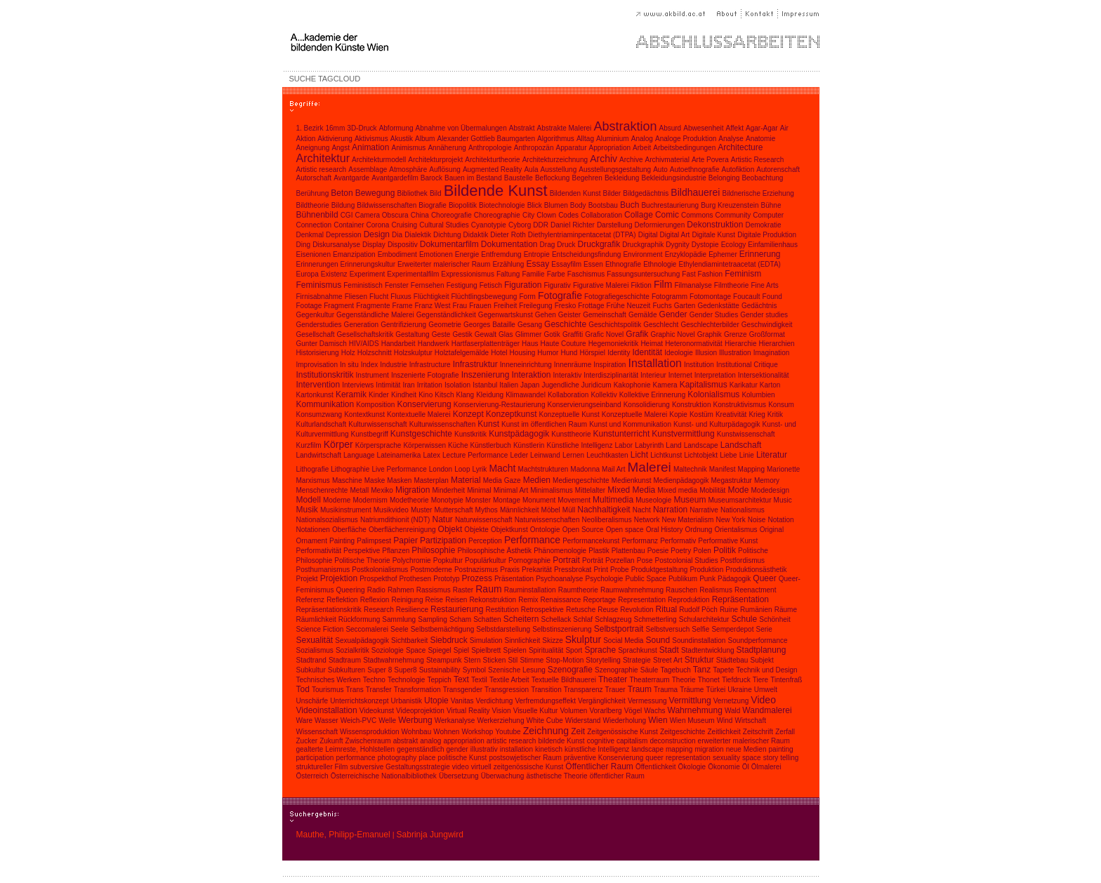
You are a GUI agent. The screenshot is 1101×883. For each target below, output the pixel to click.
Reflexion (375, 600)
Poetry (681, 551)
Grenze (735, 334)
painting (781, 749)
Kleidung (489, 395)
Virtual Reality (468, 711)
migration (708, 749)
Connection (314, 225)
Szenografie (570, 670)
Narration (670, 509)
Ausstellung (559, 169)
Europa (307, 274)
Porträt (592, 560)
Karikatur (744, 385)
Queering (350, 590)
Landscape (701, 445)
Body (578, 205)
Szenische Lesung (517, 670)
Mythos (486, 510)
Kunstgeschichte (421, 434)
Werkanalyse (455, 720)
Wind (725, 720)
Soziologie (387, 650)
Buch (629, 205)
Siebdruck (448, 640)
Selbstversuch (667, 629)
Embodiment (397, 254)
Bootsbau (603, 205)
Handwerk (433, 343)
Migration (412, 490)
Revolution (636, 609)
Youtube (507, 732)
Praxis (510, 569)
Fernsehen (427, 285)
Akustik (401, 138)
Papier (405, 540)
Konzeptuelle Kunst (569, 414)
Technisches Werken (328, 680)
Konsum (781, 405)
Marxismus (313, 480)
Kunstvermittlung (683, 434)
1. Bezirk (310, 128)
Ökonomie (724, 767)
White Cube (545, 720)
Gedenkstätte (718, 306)
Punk (707, 579)
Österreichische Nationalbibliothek (384, 776)
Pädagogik (734, 579)
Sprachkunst (637, 650)
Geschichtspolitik (614, 324)
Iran (408, 385)
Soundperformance (758, 640)
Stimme (531, 660)
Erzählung (508, 264)
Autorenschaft (778, 169)
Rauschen (681, 590)
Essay (537, 264)
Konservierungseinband (584, 405)
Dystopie (705, 244)
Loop (462, 469)
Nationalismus (742, 510)
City (528, 215)
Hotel (499, 353)
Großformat (767, 334)
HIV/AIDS (364, 343)
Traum (640, 689)
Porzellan (620, 560)
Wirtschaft (749, 720)
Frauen (480, 306)
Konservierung (424, 404)
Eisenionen (313, 254)
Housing (523, 353)
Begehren (587, 178)
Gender (673, 314)
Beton (341, 193)
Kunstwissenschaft (746, 434)
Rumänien (756, 609)
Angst (340, 148)
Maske (374, 480)
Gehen (545, 315)
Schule (745, 619)
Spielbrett (486, 650)
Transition (546, 689)
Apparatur (571, 148)
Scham (460, 619)
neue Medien (746, 749)
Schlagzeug (613, 619)
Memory (766, 480)
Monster (478, 500)
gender (457, 749)
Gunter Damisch (321, 343)
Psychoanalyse (559, 579)
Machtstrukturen (543, 469)
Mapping (751, 469)
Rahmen (401, 590)
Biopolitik (463, 205)
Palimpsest (374, 541)
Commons (697, 215)
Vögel (633, 711)
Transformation (417, 689)
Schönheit (774, 619)
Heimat (651, 343)
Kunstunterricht (621, 434)
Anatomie (760, 138)
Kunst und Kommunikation (630, 424)
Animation (370, 147)
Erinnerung (760, 254)
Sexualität (315, 640)
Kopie (678, 414)
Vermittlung (690, 700)
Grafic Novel (604, 334)
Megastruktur (731, 480)
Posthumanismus (323, 569)
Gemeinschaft (604, 315)
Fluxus (400, 296)
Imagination (771, 353)
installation (516, 749)
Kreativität (731, 414)
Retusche (580, 609)
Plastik (598, 551)
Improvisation (317, 365)
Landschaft (741, 445)
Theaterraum (649, 680)
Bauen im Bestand (473, 178)
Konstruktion (691, 405)
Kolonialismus (713, 394)
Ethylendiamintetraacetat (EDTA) (729, 264)
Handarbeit (398, 343)
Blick (534, 205)
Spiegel (439, 650)
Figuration (522, 285)
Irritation (429, 385)
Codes (568, 215)
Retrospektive (542, 609)
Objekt (450, 529)
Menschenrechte (322, 490)
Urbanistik (406, 701)
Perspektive (361, 551)
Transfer (379, 689)
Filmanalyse (692, 285)
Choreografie (451, 215)
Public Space (645, 579)
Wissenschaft (317, 732)
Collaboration (601, 215)
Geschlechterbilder (709, 324)
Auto (660, 169)
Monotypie (447, 500)
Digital (648, 235)
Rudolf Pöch (698, 609)
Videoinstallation (326, 710)
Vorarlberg (605, 711)
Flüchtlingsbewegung (484, 296)
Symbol (474, 670)
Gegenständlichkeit (446, 315)
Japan (529, 385)
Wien (657, 720)
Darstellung (615, 225)
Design (377, 234)
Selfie (700, 629)
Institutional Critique (747, 365)
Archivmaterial (667, 160)
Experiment (367, 274)
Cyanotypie (488, 225)
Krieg (757, 414)
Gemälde (642, 315)
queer (654, 758)
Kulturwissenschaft (377, 424)
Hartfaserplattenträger (485, 343)
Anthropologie (490, 148)
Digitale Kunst (713, 235)
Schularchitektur (704, 619)
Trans (355, 689)
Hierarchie (741, 343)
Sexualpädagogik (362, 640)
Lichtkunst (666, 455)
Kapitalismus (703, 385)
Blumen (556, 205)
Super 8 (379, 670)
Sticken (494, 660)
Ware (304, 720)
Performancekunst (590, 541)
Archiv (603, 158)
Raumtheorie (578, 590)
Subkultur (311, 670)
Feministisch (363, 285)
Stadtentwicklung (707, 650)
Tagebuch (675, 670)
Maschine (347, 480)
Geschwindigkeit (767, 324)
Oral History (664, 529)
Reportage (599, 600)
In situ (349, 365)
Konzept (468, 414)
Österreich (312, 776)
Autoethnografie (695, 169)
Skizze (552, 640)
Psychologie (605, 579)
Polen (702, 551)
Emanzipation (354, 254)
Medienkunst (632, 480)
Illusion (706, 353)
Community (733, 215)
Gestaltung (412, 334)
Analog (642, 138)
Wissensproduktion (369, 732)
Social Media (623, 640)
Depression (344, 235)
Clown (546, 215)
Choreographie (497, 215)
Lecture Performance (475, 455)
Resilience (412, 609)
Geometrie (444, 324)
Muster (422, 510)
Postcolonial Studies (686, 560)
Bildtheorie (312, 205)
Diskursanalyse (336, 244)
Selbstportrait (619, 629)
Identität (647, 352)
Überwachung (503, 776)
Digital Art (675, 235)
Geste (441, 334)
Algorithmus (555, 138)
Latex (431, 455)
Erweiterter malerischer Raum (443, 264)
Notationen (313, 529)
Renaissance (561, 600)
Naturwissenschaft (484, 520)
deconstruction (672, 741)
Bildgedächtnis (645, 193)
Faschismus (586, 274)
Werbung (415, 720)
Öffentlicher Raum (599, 766)
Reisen (456, 600)
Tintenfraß (786, 680)
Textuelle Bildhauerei (564, 680)
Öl (745, 767)
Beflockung (552, 178)
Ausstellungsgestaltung (615, 169)
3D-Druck (361, 128)
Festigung (462, 285)
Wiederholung (624, 720)
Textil (479, 680)
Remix (528, 600)
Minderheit (448, 490)
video (460, 767)
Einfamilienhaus (773, 244)
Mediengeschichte (581, 480)
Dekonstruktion (715, 225)
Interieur (653, 375)
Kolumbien (757, 395)
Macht (502, 468)
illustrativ (484, 749)
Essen (593, 264)
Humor (547, 353)
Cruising (404, 225)
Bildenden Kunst (575, 193)
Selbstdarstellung (503, 629)
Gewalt (485, 334)
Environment (642, 254)
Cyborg (519, 225)
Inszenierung (485, 375)
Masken (399, 480)
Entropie (537, 254)
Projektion (338, 578)
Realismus (715, 590)
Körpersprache (378, 445)
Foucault (746, 296)
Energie (467, 254)
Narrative (704, 510)
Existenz (334, 274)
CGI (347, 215)
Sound (658, 640)
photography (397, 758)
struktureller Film (322, 767)
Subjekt (761, 660)
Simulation (486, 640)
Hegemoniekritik (613, 343)
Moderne (336, 500)
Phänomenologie (560, 551)
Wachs (654, 711)
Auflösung (444, 169)
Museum (689, 500)
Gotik (551, 334)
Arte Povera (710, 160)
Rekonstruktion (492, 600)
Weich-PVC (359, 720)
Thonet (709, 680)
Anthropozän (534, 148)
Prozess (477, 578)
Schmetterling (655, 619)
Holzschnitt (374, 353)
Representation (642, 600)
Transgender (462, 689)
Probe (619, 569)
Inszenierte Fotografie (425, 375)
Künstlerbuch (490, 445)
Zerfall (785, 732)
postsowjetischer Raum (525, 758)
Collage (638, 215)
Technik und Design (766, 670)
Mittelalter (590, 490)
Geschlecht (660, 324)
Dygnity (677, 244)
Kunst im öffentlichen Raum (544, 424)
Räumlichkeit (316, 619)
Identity (618, 353)
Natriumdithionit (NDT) (395, 520)
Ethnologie (659, 264)
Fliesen (356, 296)
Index (369, 365)
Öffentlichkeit (655, 767)
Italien (508, 385)
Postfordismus (742, 560)
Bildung (343, 205)
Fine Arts (764, 285)
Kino (425, 395)
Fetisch (491, 285)
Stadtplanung (761, 650)
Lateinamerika (399, 455)
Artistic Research (757, 160)
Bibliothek (412, 193)
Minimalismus (551, 490)
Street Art (668, 660)
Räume (785, 609)
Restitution (501, 609)
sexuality (726, 758)
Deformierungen (660, 225)
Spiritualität (546, 650)
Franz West (433, 306)
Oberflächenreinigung (402, 529)
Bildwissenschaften (386, 205)
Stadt (669, 650)
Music (783, 500)
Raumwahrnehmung (632, 590)
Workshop (477, 732)
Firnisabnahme (319, 296)
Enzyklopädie (685, 254)
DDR (540, 225)
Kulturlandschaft (321, 424)
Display (373, 244)
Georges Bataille (489, 324)
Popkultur (448, 560)
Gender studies (764, 315)
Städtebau (732, 660)
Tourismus (328, 689)
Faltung (508, 274)
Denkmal (310, 235)
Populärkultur (485, 560)
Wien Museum (692, 720)
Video (763, 699)
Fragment (339, 306)
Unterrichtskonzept (359, 701)
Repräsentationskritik (329, 609)
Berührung (312, 193)
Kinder (379, 395)
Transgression (506, 689)
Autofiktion (738, 169)
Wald (732, 711)
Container (349, 225)
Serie (764, 629)
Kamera (665, 385)
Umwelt (765, 689)
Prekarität (537, 569)
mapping (679, 749)
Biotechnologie (502, 205)
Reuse (608, 609)
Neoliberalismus (607, 520)
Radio (376, 590)
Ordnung (699, 529)
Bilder (612, 193)
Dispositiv (403, 244)
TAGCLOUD (339, 78)
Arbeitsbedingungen (684, 148)
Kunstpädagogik (519, 434)
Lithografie (312, 469)
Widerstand (583, 720)
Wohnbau (417, 732)
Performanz (639, 541)
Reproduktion (688, 600)
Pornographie (529, 560)
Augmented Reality (492, 169)
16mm (335, 128)
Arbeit (642, 148)
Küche (458, 445)
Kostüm (701, 414)
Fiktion (641, 285)
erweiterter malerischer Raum (744, 741)
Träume (692, 689)
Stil (512, 660)
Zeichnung (546, 730)
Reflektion (342, 600)
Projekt (307, 579)
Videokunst (377, 711)
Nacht (642, 510)
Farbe (556, 274)
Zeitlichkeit (724, 732)
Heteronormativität (694, 343)
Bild (436, 193)
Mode (738, 490)
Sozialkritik (352, 650)
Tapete (723, 670)
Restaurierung (456, 609)
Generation (361, 324)
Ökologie (692, 767)
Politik (724, 550)
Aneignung (313, 148)
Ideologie (678, 353)
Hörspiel (592, 353)
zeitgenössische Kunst (529, 767)
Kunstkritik (470, 434)
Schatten (487, 619)
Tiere (760, 680)
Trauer (615, 689)
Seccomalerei (366, 629)
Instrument (372, 375)
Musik (307, 509)
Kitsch (444, 395)
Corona (378, 225)
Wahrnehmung (695, 710)
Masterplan (431, 480)
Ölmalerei (766, 767)
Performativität (318, 551)
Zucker (307, 741)
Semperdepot (732, 629)
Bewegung (375, 193)
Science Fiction (320, 629)
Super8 (405, 670)
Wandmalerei (766, 710)
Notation (780, 520)
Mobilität (712, 490)
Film (663, 284)
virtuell (481, 767)
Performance (532, 539)
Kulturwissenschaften (442, 424)
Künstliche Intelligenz (579, 445)
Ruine (729, 609)
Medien (536, 480)
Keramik (351, 394)
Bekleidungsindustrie (673, 178)
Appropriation (610, 148)
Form (528, 296)
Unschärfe (312, 701)
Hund (568, 353)
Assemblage (367, 169)
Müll (568, 510)
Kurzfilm (309, 445)
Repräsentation (740, 599)
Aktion (306, 138)
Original (772, 529)
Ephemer (722, 254)
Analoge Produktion (685, 138)
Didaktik (476, 235)
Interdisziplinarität (611, 375)
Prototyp (446, 579)
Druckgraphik (643, 244)
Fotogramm (669, 296)
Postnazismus (476, 569)
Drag (547, 244)
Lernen (573, 455)
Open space (625, 529)
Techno (374, 680)
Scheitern (521, 619)
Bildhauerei (695, 192)
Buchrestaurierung (670, 205)
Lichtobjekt (701, 455)
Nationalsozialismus (327, 520)
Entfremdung (501, 254)
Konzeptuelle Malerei (634, 414)
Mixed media (677, 490)
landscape (647, 749)
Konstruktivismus (740, 405)
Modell (308, 500)
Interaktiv (567, 375)
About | (729, 13)
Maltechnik (690, 469)
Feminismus (319, 285)
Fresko (565, 306)
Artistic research (321, 169)
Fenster (397, 285)
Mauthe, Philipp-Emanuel (343, 834)
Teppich (439, 680)
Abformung (396, 128)
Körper (338, 444)
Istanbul (485, 385)
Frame (403, 306)
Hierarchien (777, 343)
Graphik (709, 334)
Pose (645, 560)
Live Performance (398, 469)
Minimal (479, 490)
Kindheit (403, 395)
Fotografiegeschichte (617, 296)
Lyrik (480, 469)
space (751, 758)
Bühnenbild (317, 215)
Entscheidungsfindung (586, 254)
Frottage (591, 306)
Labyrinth (649, 445)
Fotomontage (710, 296)
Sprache (600, 650)
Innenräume (572, 365)
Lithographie (350, 469)
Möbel (550, 510)
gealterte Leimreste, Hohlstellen (345, 749)
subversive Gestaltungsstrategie (399, 767)
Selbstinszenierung (562, 629)
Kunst (488, 424)
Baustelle (518, 178)
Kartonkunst (315, 395)
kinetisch (548, 749)
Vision (501, 711)
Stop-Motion (565, 660)
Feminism (743, 274)
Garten (685, 306)
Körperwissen (424, 445)
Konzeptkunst (511, 414)
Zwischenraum (368, 741)
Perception (485, 541)
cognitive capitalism (617, 741)
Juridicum (596, 385)
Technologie (406, 680)
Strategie (637, 660)
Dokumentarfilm (449, 244)
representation (688, 758)
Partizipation (443, 540)
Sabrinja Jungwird (430, 834)
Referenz (310, 600)
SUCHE (303, 78)
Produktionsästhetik (755, 569)
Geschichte (565, 324)
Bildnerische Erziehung (757, 193)
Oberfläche (349, 529)
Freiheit (505, 306)
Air (784, 128)
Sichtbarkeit (409, 640)
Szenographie (616, 670)
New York (730, 520)
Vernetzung (731, 701)
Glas (506, 334)
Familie (533, 274)
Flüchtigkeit (431, 296)
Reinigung (407, 600)
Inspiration (609, 365)
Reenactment (755, 590)
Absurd (670, 128)
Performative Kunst (728, 541)
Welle (387, 720)
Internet (680, 375)
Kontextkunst (364, 414)
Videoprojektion (420, 711)
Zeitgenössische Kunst (622, 732)
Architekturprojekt (435, 160)
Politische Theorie (362, 560)
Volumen (573, 711)
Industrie (393, 365)
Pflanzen (395, 551)
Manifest (722, 469)
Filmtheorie (731, 285)
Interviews (358, 385)
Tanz (702, 670)
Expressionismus (467, 274)
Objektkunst (509, 529)
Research (379, 609)
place (426, 758)
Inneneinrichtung (526, 365)
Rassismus (433, 590)
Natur (442, 519)
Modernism (369, 500)
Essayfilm (566, 264)
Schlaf (583, 619)
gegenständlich (420, 749)
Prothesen (416, 579)
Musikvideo (391, 510)
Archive (630, 160)
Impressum (798, 13)
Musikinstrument (345, 510)
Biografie (432, 205)
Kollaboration (568, 395)
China (420, 215)
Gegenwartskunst (505, 315)
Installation (655, 363)
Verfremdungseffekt (545, 701)
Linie (746, 455)
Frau (460, 306)
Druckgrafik (599, 244)
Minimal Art (511, 490)
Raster (463, 590)
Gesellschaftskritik (365, 334)
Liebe (728, 455)
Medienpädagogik (681, 480)
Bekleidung (622, 178)
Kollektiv (604, 395)
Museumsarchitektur (739, 500)
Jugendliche (560, 385)
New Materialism (687, 520)
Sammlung (399, 619)
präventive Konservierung (603, 758)
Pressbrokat (572, 569)
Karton (770, 385)
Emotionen (436, 254)
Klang (465, 395)
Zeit (578, 731)
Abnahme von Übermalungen (461, 128)
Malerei (649, 467)
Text (461, 679)
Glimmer (528, 334)
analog (430, 741)
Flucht (378, 296)
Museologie (653, 500)
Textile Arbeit (509, 680)
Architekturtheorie (492, 160)
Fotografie (560, 295)
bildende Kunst (561, 741)
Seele (399, 629)
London (440, 469)
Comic (667, 215)
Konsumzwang (319, 414)
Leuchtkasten (607, 455)
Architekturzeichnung (555, 160)
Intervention (318, 385)
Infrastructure (430, 365)
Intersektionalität (763, 375)
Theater (612, 679)
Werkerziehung (500, 720)
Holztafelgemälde (462, 353)
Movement (574, 500)
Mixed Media (631, 490)
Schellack (556, 619)
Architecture (740, 147)
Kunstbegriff (369, 434)
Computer (768, 215)
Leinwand (545, 455)
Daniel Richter (572, 225)
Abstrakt (522, 128)
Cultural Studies (444, 225)
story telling (781, 758)
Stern (472, 660)
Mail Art (613, 469)
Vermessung (647, 701)
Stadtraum (345, 660)
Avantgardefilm (394, 178)
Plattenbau (628, 551)
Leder (519, 455)
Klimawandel (526, 395)
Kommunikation (325, 404)
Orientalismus (735, 529)
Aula (531, 169)
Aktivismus (371, 138)
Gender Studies (714, 315)
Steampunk (444, 660)
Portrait (566, 560)
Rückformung (359, 619)
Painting (342, 541)
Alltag (585, 138)
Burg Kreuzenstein (729, 205)
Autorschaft (314, 178)
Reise (435, 600)
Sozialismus (315, 650)
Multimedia (613, 500)
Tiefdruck (736, 680)
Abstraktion (625, 126)
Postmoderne (430, 569)
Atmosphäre (408, 169)
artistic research (511, 741)
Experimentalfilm (413, 274)
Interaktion (530, 375)
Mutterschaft (454, 510)
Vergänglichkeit (602, 701)
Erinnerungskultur (368, 264)
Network (647, 520)
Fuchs (661, 306)
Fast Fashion (702, 274)
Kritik (775, 414)
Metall (359, 490)
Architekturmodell (379, 160)
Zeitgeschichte (682, 732)
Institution (699, 365)
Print (600, 569)
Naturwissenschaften (547, 520)
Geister (569, 315)
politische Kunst (462, 758)
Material (466, 480)
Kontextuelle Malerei (419, 414)
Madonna (585, 469)
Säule (649, 670)
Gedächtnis (759, 306)
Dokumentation (509, 244)
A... (387, 42)
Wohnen (446, 732)
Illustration (735, 353)
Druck (566, 244)
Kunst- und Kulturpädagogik (716, 424)
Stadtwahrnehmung (393, 660)
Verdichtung (494, 701)
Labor (624, 445)
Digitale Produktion (766, 235)
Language (359, 455)
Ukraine (739, 689)
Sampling (432, 619)
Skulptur (583, 639)
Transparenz (583, 689)
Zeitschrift (758, 732)
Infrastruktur (475, 364)
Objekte (476, 529)
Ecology (733, 244)
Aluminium (612, 138)
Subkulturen (346, 670)
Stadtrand (311, 660)
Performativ (678, 541)
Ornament (311, 541)
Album (425, 138)
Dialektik (417, 235)
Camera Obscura (381, 215)
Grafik (637, 334)
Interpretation (715, 375)
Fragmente (373, 306)
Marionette (783, 469)
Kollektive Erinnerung (652, 395)
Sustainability (440, 670)
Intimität (388, 385)
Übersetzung (459, 776)
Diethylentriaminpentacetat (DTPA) (582, 235)
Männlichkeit (519, 510)
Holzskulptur (413, 353)
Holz (348, 353)
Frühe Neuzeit (629, 306)
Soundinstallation (698, 640)
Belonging (723, 178)
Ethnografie (623, 264)
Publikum (682, 579)
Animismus (408, 148)
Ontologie (545, 529)
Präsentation (514, 579)
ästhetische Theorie (556, 776)
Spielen (514, 650)
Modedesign (770, 490)
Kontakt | (759, 13)
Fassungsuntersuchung (643, 274)
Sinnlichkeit (523, 640)
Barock (431, 178)
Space (416, 650)
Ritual (667, 609)
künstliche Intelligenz (597, 749)
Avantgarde (351, 178)
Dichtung (447, 235)
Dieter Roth (508, 235)
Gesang (529, 324)
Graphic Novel (672, 334)
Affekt (735, 128)
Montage (506, 500)
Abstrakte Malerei (564, 128)
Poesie (658, 551)
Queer (764, 578)
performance (355, 758)
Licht (639, 455)
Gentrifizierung (403, 324)
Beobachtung (762, 178)
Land (673, 445)
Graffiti (572, 334)
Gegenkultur (315, 315)
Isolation (457, 385)
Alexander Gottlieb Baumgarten (486, 138)
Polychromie (412, 560)
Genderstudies (319, 324)
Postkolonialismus (380, 569)
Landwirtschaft (318, 455)
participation (315, 758)
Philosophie (433, 550)
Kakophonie (632, 385)
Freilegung (535, 306)
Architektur (323, 158)
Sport (573, 650)
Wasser (326, 720)
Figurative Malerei (600, 285)
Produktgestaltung (659, 569)
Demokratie (763, 225)
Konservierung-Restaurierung (500, 405)
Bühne (771, 205)
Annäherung (447, 148)
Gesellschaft (315, 334)
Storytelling (603, 660)
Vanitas (462, 701)
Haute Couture (563, 343)
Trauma (666, 689)
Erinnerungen (317, 264)
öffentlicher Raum (617, 776)
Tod (303, 689)
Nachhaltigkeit (603, 509)
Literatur (771, 455)
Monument (538, 500)
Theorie (684, 680)
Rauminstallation (530, 590)
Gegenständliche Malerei (375, 315)
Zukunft (331, 741)
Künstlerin (528, 445)
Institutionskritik (325, 375)
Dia (397, 235)
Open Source (583, 529)
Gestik (462, 334)
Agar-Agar (762, 128)
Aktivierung (334, 138)
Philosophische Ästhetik (494, 551)
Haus (530, 343)
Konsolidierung (647, 405)
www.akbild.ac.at (676, 13)
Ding (303, 244)
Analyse (731, 138)
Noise (757, 520)
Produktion (706, 569)
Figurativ (556, 285)
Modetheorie (409, 500)
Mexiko (382, 490)
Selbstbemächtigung (443, 629)
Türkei (715, 689)
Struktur (699, 660)
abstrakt (405, 741)
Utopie (436, 700)
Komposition (375, 405)
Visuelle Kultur (535, 711)
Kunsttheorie (571, 434)
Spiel (461, 650)
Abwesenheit (703, 128)
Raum (488, 589)
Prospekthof (378, 579)
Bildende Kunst (496, 190)
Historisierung (317, 353)
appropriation (463, 741)
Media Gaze (502, 480)
